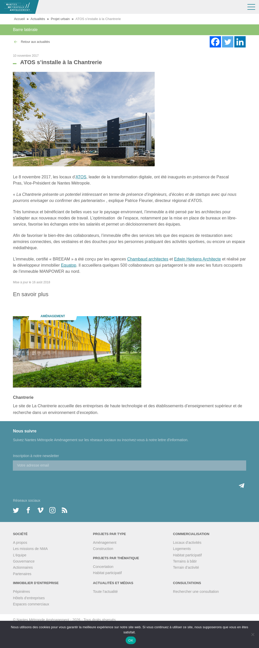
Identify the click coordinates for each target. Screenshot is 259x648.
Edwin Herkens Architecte (197, 259)
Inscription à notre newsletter (36, 456)
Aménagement (104, 542)
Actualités (38, 19)
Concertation (103, 567)
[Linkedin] (240, 41)
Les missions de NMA (30, 549)
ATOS (81, 177)
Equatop (68, 265)
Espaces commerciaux (31, 604)
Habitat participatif (107, 573)
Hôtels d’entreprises (29, 598)
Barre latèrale (25, 29)
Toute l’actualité (105, 591)
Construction (103, 549)
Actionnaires (23, 567)
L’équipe (19, 555)
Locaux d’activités (187, 542)
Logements (182, 549)
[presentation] (52, 481)
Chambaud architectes (147, 259)
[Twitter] (227, 41)
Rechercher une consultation (196, 591)
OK (130, 640)
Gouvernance (23, 561)
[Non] (252, 634)
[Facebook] (215, 41)
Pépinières (21, 591)
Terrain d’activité (186, 567)
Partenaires (22, 574)
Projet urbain (60, 19)
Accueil (19, 19)
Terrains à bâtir (185, 561)
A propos (20, 542)
